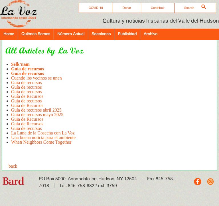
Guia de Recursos (27, 119)
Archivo (150, 33)
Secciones (101, 33)
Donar (127, 8)
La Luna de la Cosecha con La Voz (43, 132)
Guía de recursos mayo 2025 (37, 114)
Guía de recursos (26, 82)
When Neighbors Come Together (41, 142)
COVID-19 (96, 8)
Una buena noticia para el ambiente (43, 137)
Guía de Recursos (27, 96)
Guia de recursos (27, 128)
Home (8, 33)
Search (189, 8)
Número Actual (70, 33)
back (13, 166)
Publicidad (127, 33)
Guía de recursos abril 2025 (36, 110)
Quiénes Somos (35, 33)
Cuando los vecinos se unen (36, 78)
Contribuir (158, 8)
